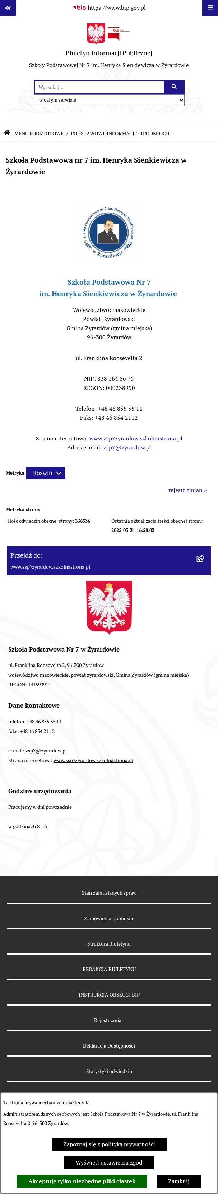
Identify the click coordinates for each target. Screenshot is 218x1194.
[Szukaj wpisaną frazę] (175, 87)
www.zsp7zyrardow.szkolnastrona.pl (135, 438)
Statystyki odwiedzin (109, 1071)
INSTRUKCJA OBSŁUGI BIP (109, 995)
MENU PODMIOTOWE (39, 133)
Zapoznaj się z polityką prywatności (109, 1144)
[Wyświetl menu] (210, 8)
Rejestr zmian (109, 1020)
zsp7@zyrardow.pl (127, 447)
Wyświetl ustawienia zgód (109, 1162)
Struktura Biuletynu (109, 944)
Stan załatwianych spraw (109, 893)
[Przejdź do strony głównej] (109, 48)
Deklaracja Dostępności (109, 1046)
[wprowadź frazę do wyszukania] (99, 87)
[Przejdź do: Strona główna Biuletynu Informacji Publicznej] (7, 134)
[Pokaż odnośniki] (8, 8)
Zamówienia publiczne (109, 918)
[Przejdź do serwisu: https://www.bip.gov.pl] (109, 8)
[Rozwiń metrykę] (45, 473)
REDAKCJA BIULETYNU (109, 969)
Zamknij (179, 1181)
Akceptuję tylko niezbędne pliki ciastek (81, 1181)
